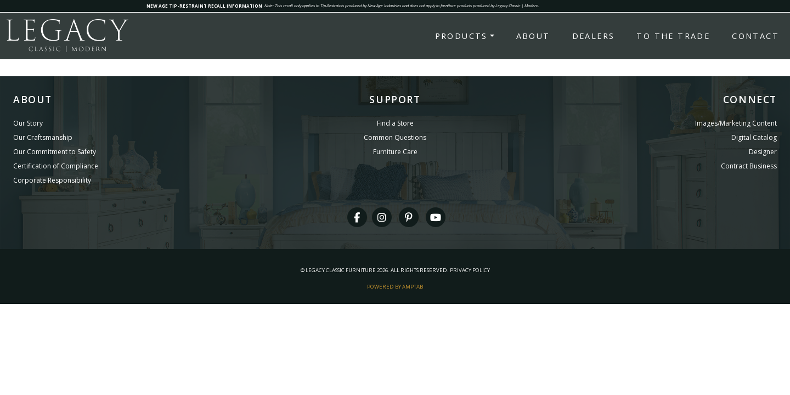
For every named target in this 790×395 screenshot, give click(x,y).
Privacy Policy (470, 270)
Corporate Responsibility (52, 180)
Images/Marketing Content (736, 123)
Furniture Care (395, 151)
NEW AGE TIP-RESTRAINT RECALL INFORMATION (204, 6)
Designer (763, 151)
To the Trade (673, 36)
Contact (755, 36)
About (533, 36)
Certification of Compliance (55, 166)
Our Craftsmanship (42, 137)
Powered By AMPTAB (395, 286)
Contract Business (749, 166)
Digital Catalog (754, 137)
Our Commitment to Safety (54, 151)
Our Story (28, 123)
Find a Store (395, 123)
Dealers (593, 36)
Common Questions (395, 137)
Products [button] (461, 36)
